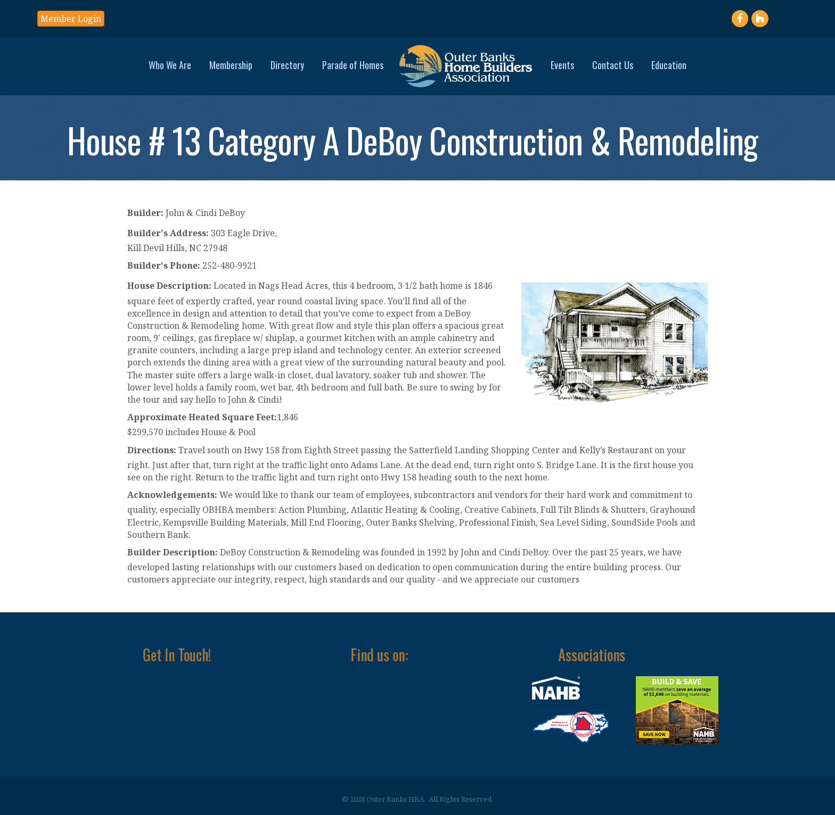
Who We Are (170, 65)
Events (562, 65)
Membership (230, 65)
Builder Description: (172, 552)
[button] (70, 19)
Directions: (151, 450)
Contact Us (612, 65)
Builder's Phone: (163, 265)
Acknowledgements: (172, 495)
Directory (287, 65)
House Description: (169, 286)
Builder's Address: (168, 233)
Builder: (145, 213)
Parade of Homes (352, 65)
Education (668, 65)
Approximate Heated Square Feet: (202, 417)
